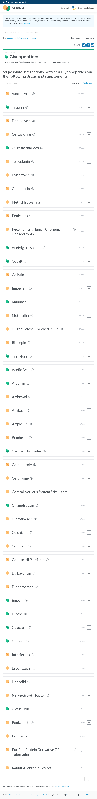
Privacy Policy (72, 795)
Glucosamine (32, 38)
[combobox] (48, 32)
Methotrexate (20, 38)
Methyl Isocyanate (26, 202)
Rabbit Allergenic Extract (31, 768)
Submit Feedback (61, 786)
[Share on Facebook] (88, 45)
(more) (27, 23)
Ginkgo (10, 38)
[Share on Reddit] (92, 45)
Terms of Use (85, 795)
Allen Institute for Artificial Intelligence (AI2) (28, 795)
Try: (4, 38)
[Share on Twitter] (84, 45)
